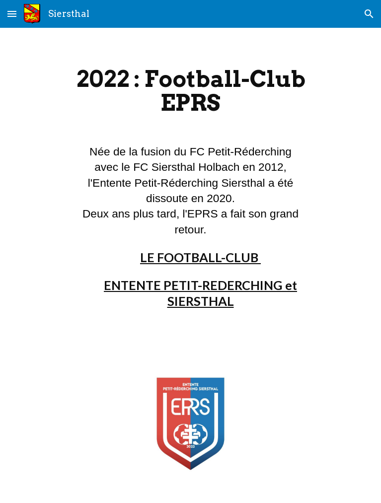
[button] (12, 13)
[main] (190, 95)
